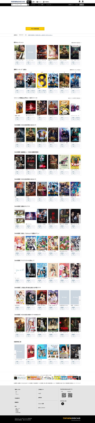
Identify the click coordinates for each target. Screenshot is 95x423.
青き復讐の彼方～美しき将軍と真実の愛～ (67, 305)
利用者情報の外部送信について (70, 383)
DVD (30, 1)
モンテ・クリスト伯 (63, 60)
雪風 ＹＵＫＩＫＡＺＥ (75, 88)
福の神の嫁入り (17, 305)
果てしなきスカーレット (30, 115)
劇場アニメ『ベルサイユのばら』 (54, 60)
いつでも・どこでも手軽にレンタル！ (19, 375)
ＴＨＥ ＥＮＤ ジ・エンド (75, 60)
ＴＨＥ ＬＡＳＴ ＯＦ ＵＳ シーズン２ (44, 332)
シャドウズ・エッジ (18, 142)
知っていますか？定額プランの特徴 (46, 375)
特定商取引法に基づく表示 (60, 383)
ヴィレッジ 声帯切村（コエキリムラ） (43, 169)
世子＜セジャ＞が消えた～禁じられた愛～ (78, 278)
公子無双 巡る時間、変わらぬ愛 (54, 305)
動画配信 (16, 402)
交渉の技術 (28, 278)
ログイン (82, 2)
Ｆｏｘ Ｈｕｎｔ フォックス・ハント (21, 169)
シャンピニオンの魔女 (52, 251)
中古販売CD (47, 1)
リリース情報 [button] (40, 4)
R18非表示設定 (18, 412)
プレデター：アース (74, 142)
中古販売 (17, 411)
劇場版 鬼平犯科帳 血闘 (75, 359)
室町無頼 (38, 115)
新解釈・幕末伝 (17, 115)
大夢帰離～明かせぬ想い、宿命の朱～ (32, 305)
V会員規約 (19, 383)
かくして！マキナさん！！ (19, 251)
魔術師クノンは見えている (75, 251)
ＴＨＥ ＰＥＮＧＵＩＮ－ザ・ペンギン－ (67, 332)
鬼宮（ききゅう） (51, 278)
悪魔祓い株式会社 (51, 142)
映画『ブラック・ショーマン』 (31, 88)
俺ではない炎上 (51, 88)
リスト (80, 2)
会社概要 (15, 383)
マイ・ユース (17, 278)
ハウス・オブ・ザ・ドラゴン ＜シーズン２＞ (78, 332)
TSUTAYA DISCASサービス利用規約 (27, 383)
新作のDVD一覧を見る (76, 42)
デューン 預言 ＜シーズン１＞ (54, 332)
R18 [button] (81, 4)
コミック (40, 1)
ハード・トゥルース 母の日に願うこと (21, 60)
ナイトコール (62, 169)
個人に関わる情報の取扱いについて (50, 383)
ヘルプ (76, 4)
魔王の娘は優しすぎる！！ (64, 251)
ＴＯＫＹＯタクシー (52, 115)
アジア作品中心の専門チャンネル (72, 375)
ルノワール (61, 359)
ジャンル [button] (33, 4)
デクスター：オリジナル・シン (31, 332)
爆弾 (15, 88)
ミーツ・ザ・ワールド (29, 60)
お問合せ (40, 397)
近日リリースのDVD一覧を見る (74, 98)
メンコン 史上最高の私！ (64, 278)
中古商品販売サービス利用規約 (38, 383)
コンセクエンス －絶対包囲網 (65, 142)
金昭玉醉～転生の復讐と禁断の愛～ (43, 305)
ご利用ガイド (70, 4)
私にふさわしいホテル (29, 359)
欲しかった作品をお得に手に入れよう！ (33, 375)
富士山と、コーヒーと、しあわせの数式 (55, 359)
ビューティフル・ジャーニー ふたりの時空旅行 (45, 142)
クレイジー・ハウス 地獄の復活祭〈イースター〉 (45, 60)
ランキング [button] (48, 4)
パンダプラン (62, 115)
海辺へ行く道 (39, 359)
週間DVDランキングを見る (75, 69)
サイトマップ (78, 383)
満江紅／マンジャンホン (30, 169)
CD (34, 1)
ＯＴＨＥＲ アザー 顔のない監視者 (55, 169)
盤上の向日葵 (62, 88)
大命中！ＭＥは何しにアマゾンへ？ (77, 169)
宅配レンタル (18, 408)
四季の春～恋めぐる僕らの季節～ (42, 278)
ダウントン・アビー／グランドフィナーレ (22, 332)
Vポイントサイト (41, 407)
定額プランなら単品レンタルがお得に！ (60, 375)
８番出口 (38, 88)
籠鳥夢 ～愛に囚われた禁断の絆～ (77, 305)
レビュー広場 (41, 403)
